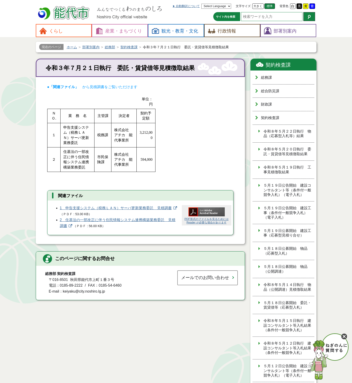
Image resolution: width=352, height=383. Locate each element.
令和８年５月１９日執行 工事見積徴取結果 (287, 169)
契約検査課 (278, 65)
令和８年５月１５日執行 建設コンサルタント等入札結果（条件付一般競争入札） (287, 325)
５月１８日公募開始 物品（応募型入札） (285, 251)
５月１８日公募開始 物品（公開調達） (285, 269)
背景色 (284, 6)
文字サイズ (243, 6)
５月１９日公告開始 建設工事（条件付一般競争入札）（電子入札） (287, 212)
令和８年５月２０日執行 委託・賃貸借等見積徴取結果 (287, 151)
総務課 (266, 77)
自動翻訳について (188, 6)
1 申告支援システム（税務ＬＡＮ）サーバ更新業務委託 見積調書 (116, 208)
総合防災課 (270, 91)
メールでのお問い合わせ (205, 277)
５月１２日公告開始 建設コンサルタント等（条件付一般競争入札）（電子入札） (287, 370)
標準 (270, 6)
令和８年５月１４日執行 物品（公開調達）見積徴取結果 (287, 287)
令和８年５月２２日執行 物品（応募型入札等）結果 (287, 133)
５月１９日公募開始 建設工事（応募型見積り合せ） (287, 233)
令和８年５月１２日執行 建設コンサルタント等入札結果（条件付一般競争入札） (287, 348)
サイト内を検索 (225, 16)
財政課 (266, 104)
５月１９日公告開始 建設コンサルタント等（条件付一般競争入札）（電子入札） (287, 190)
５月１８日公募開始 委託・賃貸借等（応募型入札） (287, 305)
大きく (257, 6)
